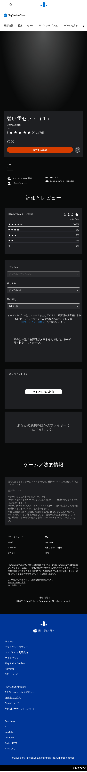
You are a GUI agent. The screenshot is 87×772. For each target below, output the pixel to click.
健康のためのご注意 (16, 582)
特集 (20, 25)
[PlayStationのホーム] (44, 4)
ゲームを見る (71, 25)
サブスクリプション (49, 25)
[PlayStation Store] (15, 15)
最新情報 (8, 25)
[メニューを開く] (3, 5)
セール (30, 25)
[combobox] (43, 274)
